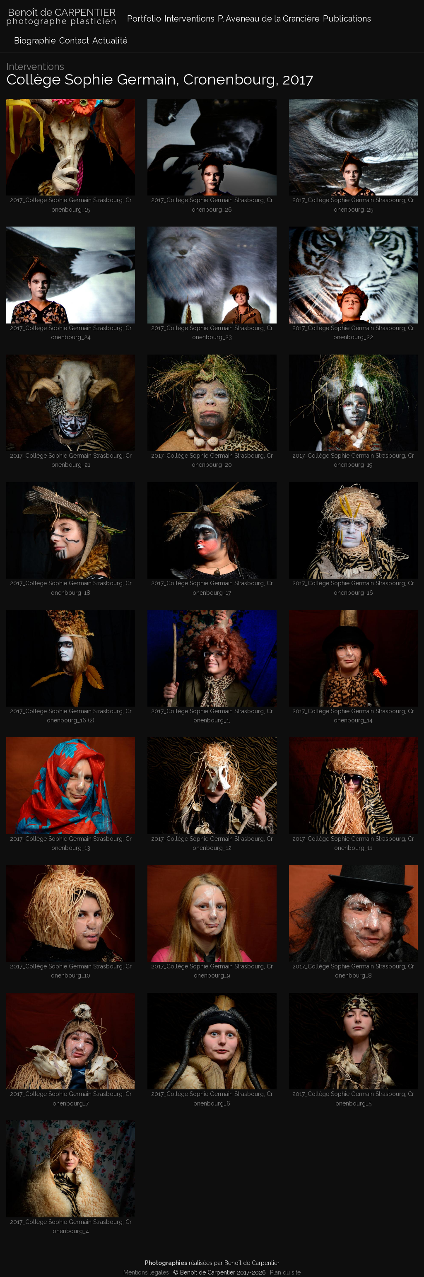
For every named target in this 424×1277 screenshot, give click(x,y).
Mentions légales (146, 1272)
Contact (74, 41)
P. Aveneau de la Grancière (269, 19)
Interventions (189, 19)
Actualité (110, 41)
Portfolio (144, 19)
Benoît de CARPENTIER (61, 16)
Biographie (35, 41)
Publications (347, 19)
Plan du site (285, 1272)
